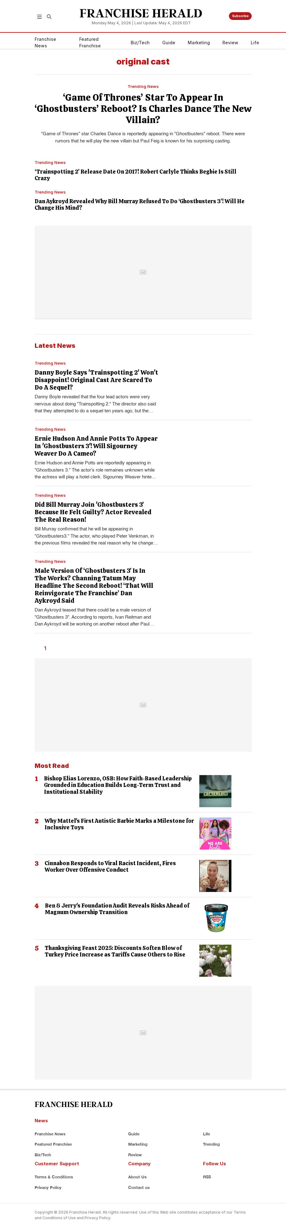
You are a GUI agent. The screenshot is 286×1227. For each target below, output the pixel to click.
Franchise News (45, 42)
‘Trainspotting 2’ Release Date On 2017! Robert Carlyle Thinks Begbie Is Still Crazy (135, 175)
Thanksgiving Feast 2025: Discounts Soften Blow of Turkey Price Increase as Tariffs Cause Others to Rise (115, 951)
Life (255, 42)
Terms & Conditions (54, 1176)
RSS (207, 1176)
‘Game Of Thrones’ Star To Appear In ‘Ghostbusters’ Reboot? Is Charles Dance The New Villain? (143, 108)
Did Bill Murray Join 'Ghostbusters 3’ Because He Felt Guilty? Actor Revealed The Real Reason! (93, 512)
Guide (168, 42)
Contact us (139, 1187)
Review (230, 42)
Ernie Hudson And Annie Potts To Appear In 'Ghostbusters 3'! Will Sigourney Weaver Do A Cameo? (96, 446)
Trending (211, 1144)
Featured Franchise (90, 42)
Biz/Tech (140, 42)
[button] (39, 16)
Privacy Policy (48, 1187)
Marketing (199, 42)
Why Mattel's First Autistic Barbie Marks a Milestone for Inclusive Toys (119, 824)
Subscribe (240, 16)
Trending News (143, 86)
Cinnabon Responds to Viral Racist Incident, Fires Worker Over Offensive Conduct (110, 867)
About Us (137, 1176)
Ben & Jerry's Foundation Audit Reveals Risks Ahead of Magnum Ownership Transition (117, 909)
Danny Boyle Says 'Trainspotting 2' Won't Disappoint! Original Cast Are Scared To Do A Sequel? (96, 379)
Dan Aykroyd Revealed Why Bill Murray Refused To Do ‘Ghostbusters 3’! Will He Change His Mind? (140, 205)
